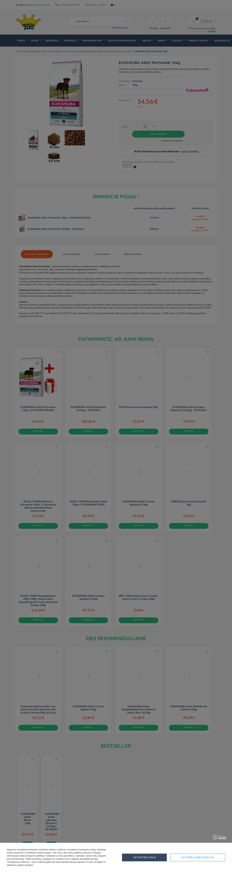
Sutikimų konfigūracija (149, 857)
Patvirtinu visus (203, 857)
